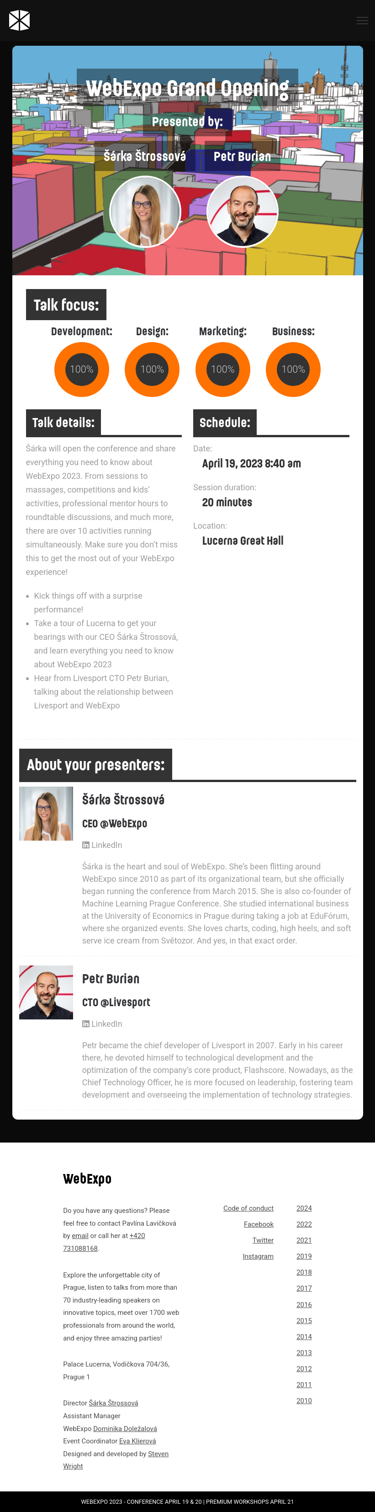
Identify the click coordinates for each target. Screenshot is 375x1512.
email (80, 1236)
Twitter (263, 1240)
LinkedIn (102, 845)
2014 (304, 1337)
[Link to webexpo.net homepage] (53, 20)
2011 (304, 1385)
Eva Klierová (137, 1441)
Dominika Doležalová (125, 1429)
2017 (304, 1288)
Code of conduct (248, 1208)
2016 (304, 1305)
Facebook (259, 1224)
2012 (304, 1369)
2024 (304, 1208)
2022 (304, 1224)
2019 (304, 1256)
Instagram (258, 1256)
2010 (304, 1401)
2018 (304, 1272)
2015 (304, 1321)
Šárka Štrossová (113, 1403)
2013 (304, 1353)
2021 (304, 1240)
